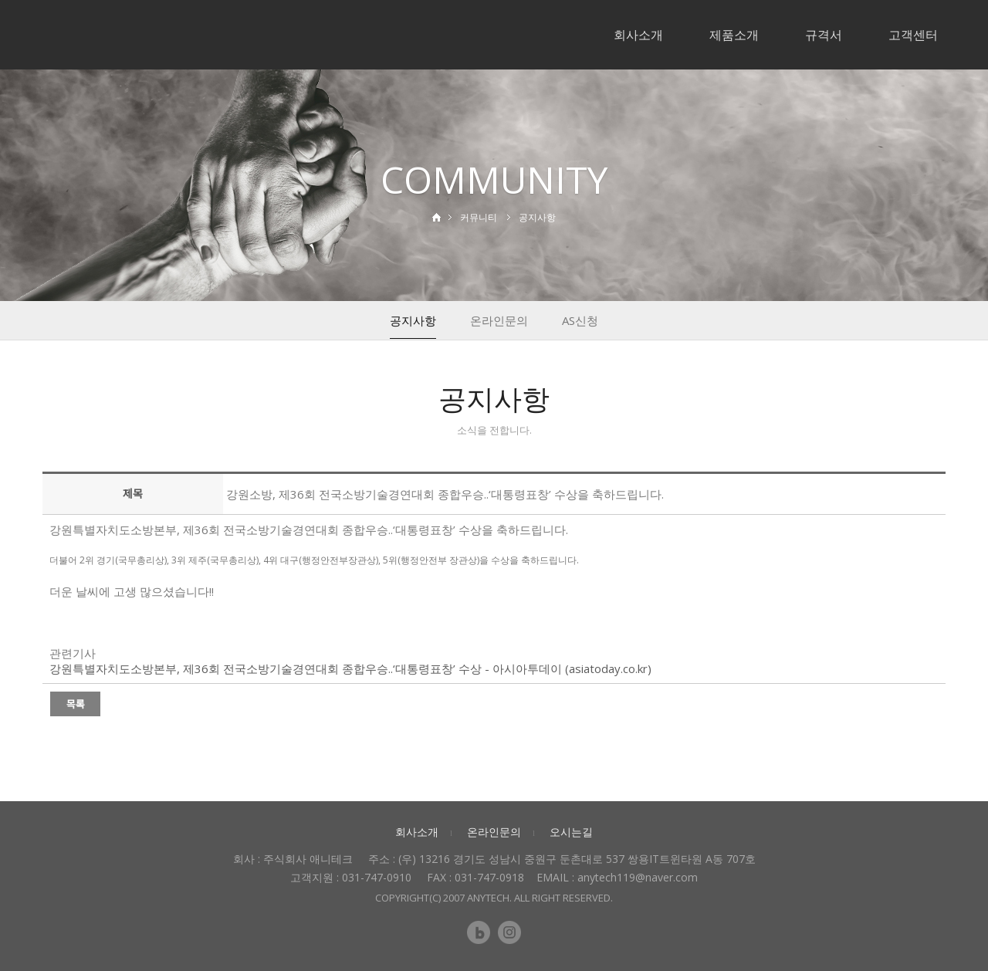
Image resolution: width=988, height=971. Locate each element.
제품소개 (734, 34)
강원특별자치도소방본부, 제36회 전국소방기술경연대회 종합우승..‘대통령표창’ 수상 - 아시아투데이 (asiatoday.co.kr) (350, 668)
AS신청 (580, 320)
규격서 (823, 34)
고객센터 (913, 34)
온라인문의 (499, 320)
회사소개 (638, 34)
